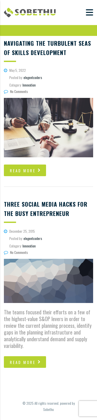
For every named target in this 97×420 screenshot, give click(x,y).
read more (25, 170)
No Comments (16, 91)
